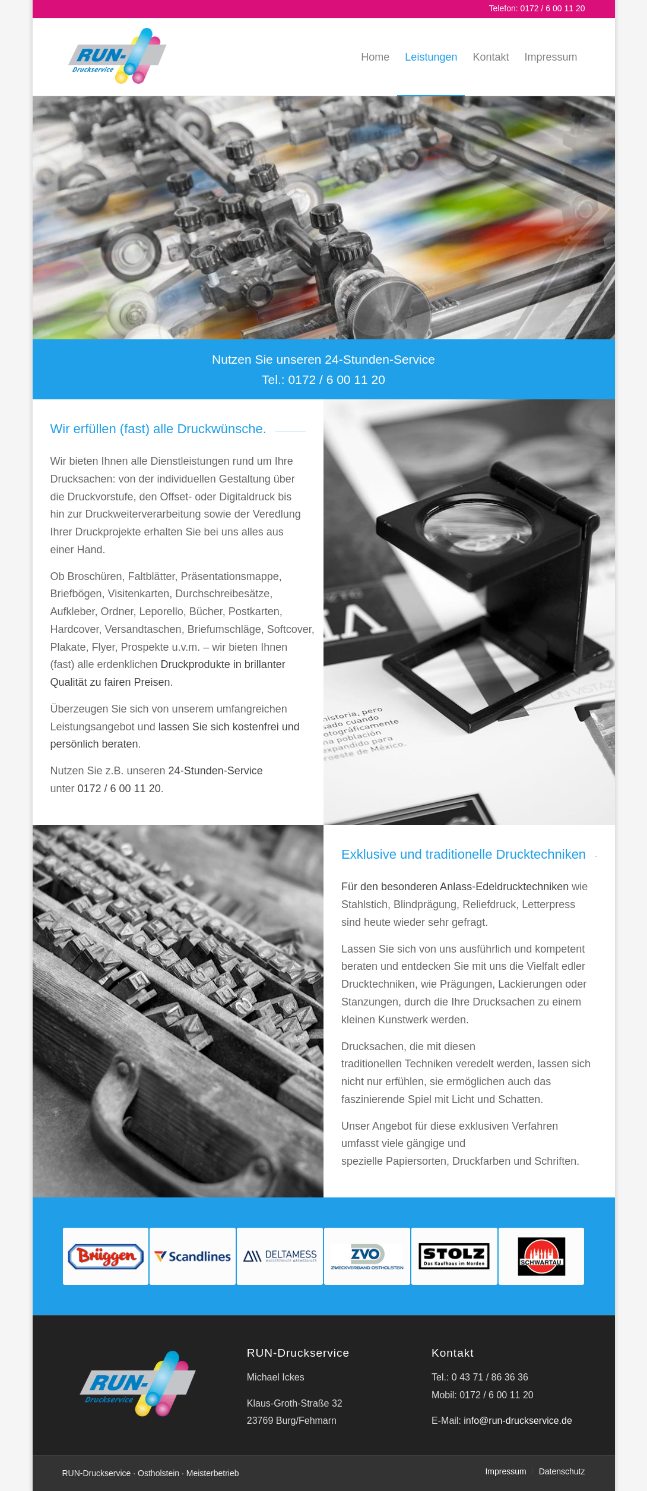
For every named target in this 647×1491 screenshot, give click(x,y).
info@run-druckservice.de (518, 1421)
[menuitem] (375, 57)
